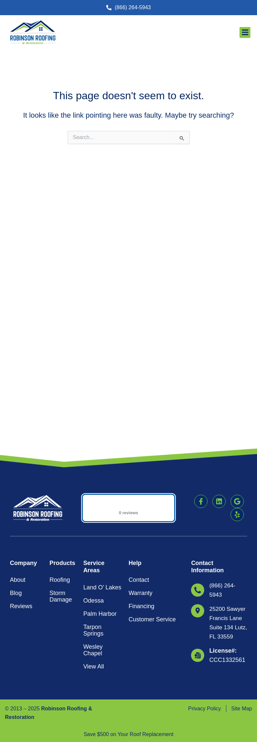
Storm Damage (60, 505)
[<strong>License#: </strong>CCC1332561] (197, 583)
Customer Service (152, 528)
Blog (16, 502)
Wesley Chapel (93, 559)
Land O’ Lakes (102, 496)
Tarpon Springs (93, 539)
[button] (128, 664)
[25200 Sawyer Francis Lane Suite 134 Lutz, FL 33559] (197, 520)
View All (93, 576)
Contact (139, 489)
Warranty (140, 502)
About (17, 489)
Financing (141, 515)
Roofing (59, 489)
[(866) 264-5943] (197, 499)
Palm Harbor (99, 523)
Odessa (93, 510)
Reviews (21, 515)
